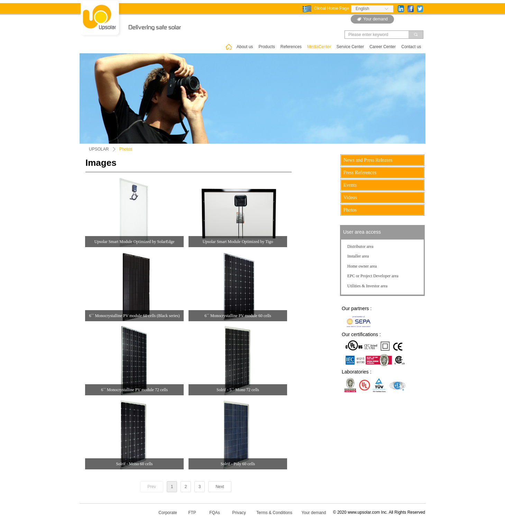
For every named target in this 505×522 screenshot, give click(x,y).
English (362, 8)
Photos (125, 149)
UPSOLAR (99, 149)
